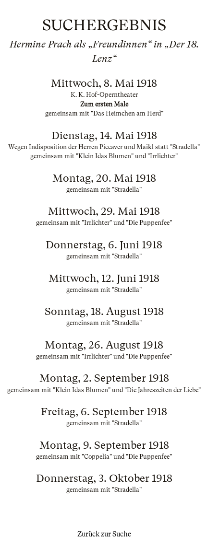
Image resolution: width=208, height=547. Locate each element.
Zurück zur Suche (104, 534)
